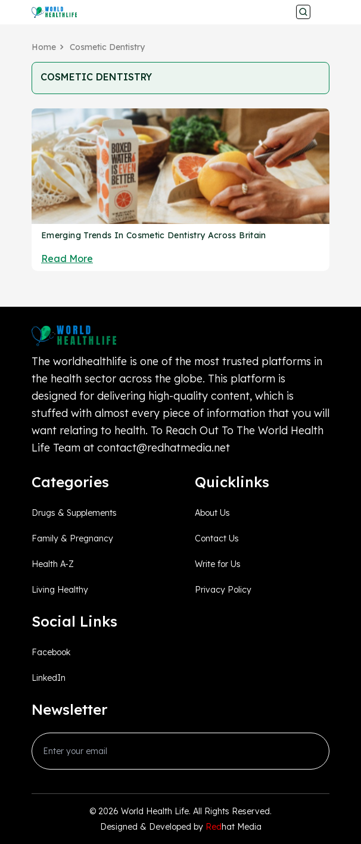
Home (44, 47)
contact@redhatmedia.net (163, 447)
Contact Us (217, 538)
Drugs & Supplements (74, 512)
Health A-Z (53, 564)
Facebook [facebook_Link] (51, 652)
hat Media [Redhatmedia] (234, 826)
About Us (212, 512)
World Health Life (155, 811)
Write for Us (218, 564)
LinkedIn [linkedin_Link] (49, 677)
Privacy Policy (223, 589)
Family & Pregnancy (72, 538)
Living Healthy (60, 589)
